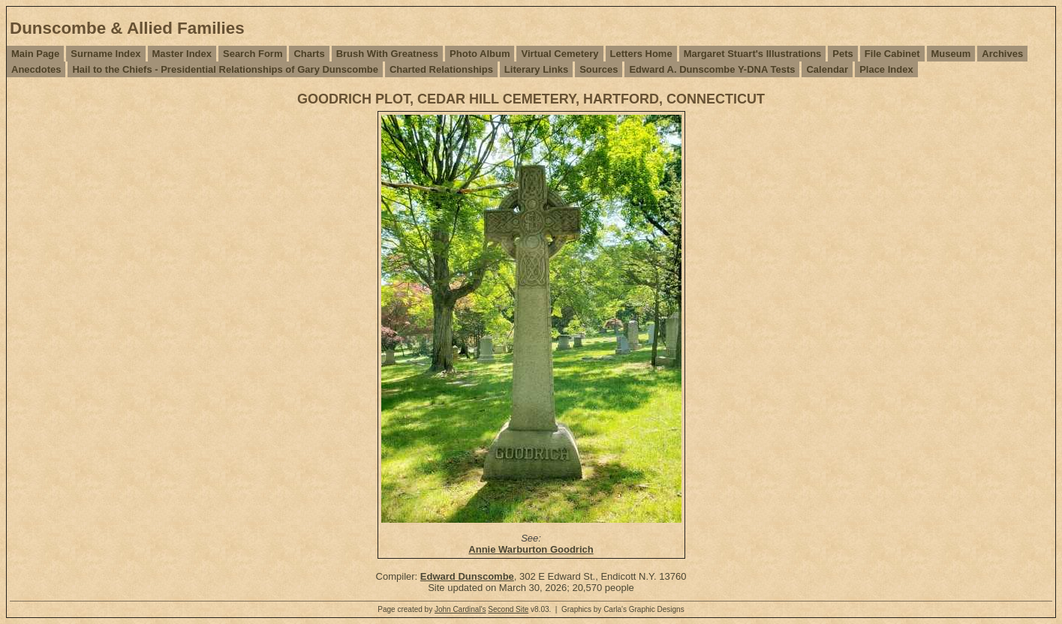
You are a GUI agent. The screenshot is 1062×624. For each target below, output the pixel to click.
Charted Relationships (441, 69)
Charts (308, 53)
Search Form (252, 53)
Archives (1002, 53)
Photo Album (480, 53)
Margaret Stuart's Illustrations (753, 53)
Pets (842, 53)
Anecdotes (36, 69)
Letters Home (641, 53)
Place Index (886, 69)
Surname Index (105, 53)
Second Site (508, 609)
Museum (951, 53)
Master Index (182, 53)
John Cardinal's (460, 609)
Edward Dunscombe (467, 576)
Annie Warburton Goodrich (530, 549)
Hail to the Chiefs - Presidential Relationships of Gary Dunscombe (225, 69)
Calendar (827, 69)
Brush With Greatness (387, 53)
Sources (598, 69)
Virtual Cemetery (559, 53)
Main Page (35, 53)
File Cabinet (892, 53)
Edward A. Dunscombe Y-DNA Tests (712, 69)
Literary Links (536, 69)
